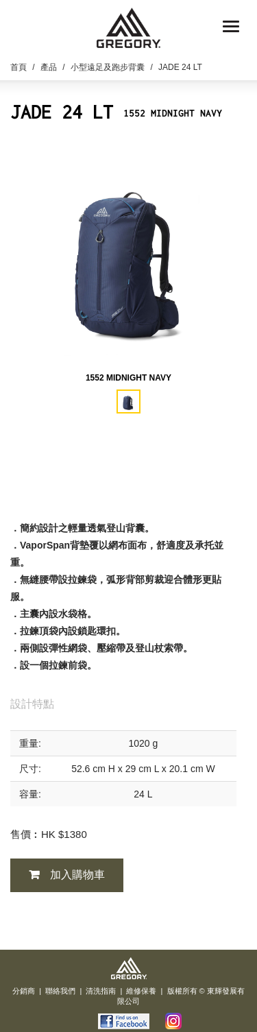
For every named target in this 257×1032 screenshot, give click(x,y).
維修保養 (141, 991)
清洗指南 (101, 991)
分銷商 (23, 991)
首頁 (18, 67)
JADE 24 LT (180, 67)
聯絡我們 (60, 991)
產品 (48, 67)
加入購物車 (77, 874)
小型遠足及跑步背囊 (108, 67)
